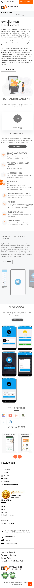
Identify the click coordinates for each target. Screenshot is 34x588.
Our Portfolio (8, 69)
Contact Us (4, 522)
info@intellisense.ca (11, 545)
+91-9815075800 (8, 1)
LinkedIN (5, 480)
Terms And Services (8, 557)
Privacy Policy (6, 560)
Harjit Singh (8, 541)
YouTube (5, 477)
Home (12, 15)
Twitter (4, 474)
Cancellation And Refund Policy (12, 562)
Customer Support (8, 554)
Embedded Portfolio (7, 516)
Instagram (5, 483)
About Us (4, 511)
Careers (3, 519)
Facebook (5, 471)
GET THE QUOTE (25, 1)
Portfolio (4, 513)
